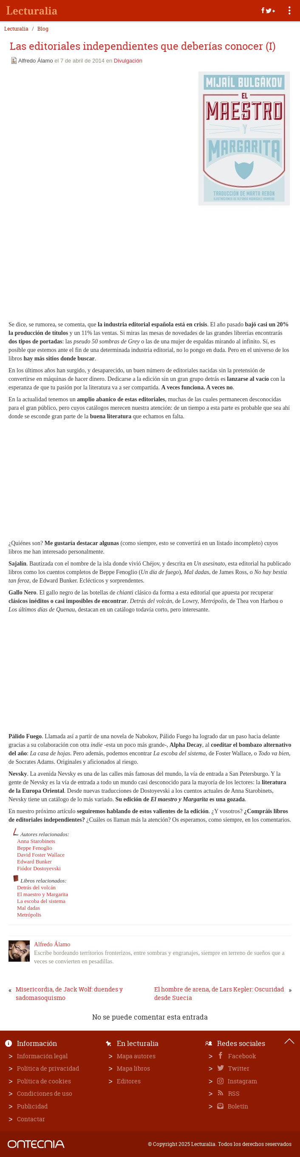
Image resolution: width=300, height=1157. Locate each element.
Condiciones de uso (44, 1093)
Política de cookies (44, 1081)
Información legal (42, 1056)
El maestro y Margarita (42, 894)
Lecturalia (16, 29)
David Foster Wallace (41, 854)
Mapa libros (133, 1068)
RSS (233, 1093)
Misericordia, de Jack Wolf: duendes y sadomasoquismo (69, 993)
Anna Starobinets (36, 841)
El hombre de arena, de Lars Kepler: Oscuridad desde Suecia (219, 993)
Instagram (241, 1081)
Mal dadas (28, 908)
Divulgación (128, 60)
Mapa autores (136, 1056)
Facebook (241, 1056)
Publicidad (32, 1106)
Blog (42, 29)
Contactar (31, 1119)
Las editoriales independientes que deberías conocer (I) (143, 46)
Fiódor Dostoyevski (39, 868)
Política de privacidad (48, 1068)
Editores (129, 1081)
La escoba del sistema (41, 901)
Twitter (238, 1068)
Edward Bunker (34, 861)
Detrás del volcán (36, 887)
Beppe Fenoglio (34, 848)
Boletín (237, 1106)
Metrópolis (29, 914)
